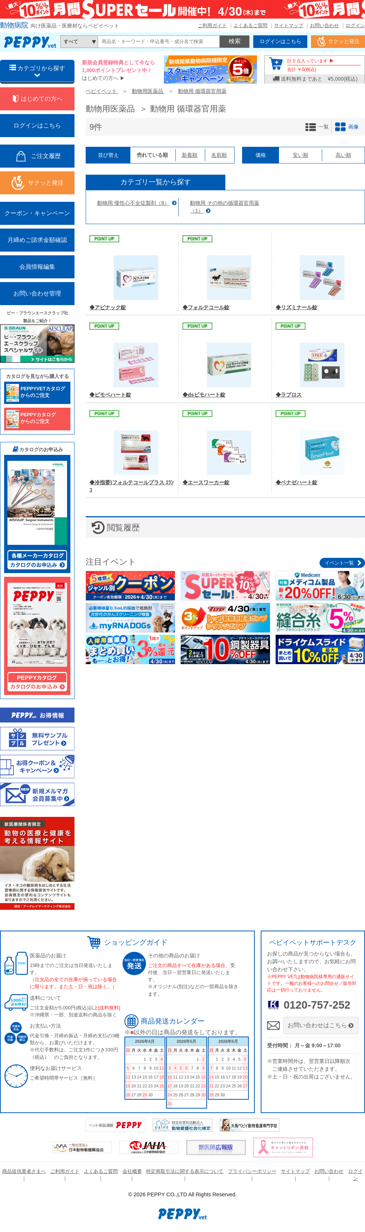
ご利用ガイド (212, 25)
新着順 (189, 155)
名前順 (219, 155)
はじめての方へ (100, 78)
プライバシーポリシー (252, 1171)
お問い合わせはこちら (321, 1025)
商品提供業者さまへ (24, 1171)
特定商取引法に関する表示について (184, 1171)
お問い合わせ (324, 25)
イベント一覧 (339, 563)
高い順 (343, 155)
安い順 (300, 155)
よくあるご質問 (250, 25)
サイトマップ (288, 25)
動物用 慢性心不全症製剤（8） (133, 203)
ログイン (355, 25)
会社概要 (132, 1171)
